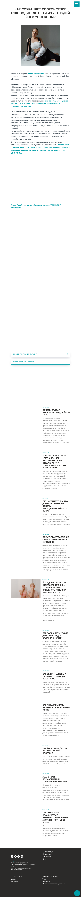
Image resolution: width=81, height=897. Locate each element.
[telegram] (15, 856)
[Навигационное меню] (76, 4)
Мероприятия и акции (50, 876)
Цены (44, 859)
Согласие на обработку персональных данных (23, 864)
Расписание (46, 856)
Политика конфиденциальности (19, 862)
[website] (22, 856)
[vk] (12, 856)
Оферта (13, 866)
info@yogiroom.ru (15, 861)
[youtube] (18, 856)
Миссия (13, 879)
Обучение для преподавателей (53, 884)
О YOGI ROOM (16, 876)
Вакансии (14, 881)
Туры (44, 879)
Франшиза (46, 881)
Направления (47, 854)
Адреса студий (47, 851)
